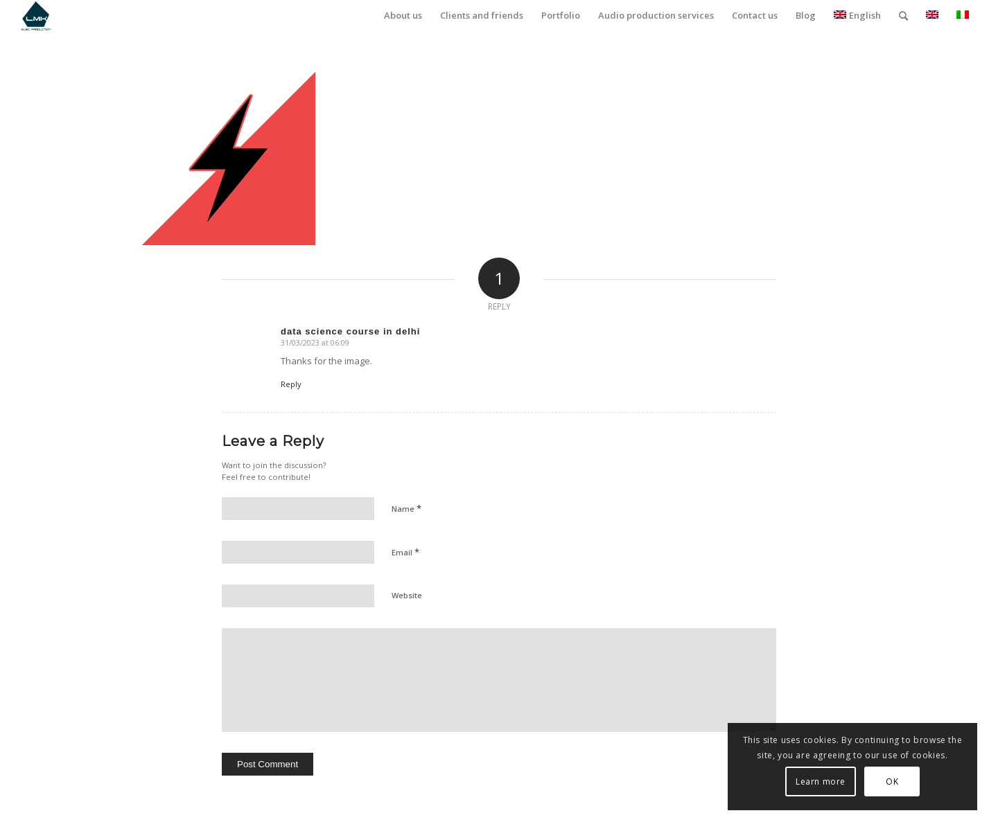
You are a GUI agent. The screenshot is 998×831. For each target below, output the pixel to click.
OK (892, 781)
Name (406, 508)
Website (407, 595)
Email (405, 552)
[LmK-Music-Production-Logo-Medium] (35, 15)
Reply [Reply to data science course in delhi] (291, 384)
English (857, 15)
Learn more (821, 781)
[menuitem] (403, 15)
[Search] (903, 15)
